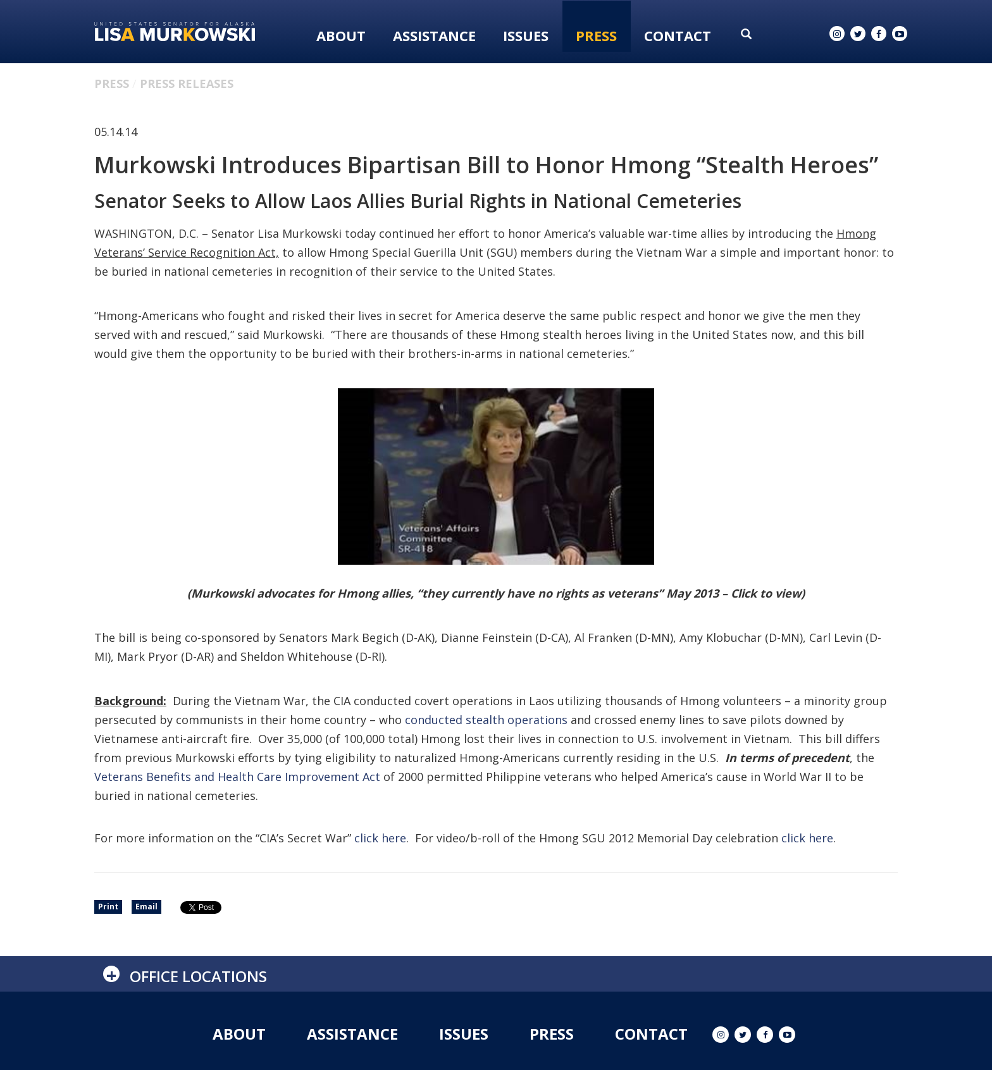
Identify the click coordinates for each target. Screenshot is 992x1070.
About (341, 35)
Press (596, 35)
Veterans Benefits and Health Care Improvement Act (237, 776)
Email (146, 906)
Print (108, 906)
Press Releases (186, 83)
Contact (677, 35)
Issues (526, 35)
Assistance (434, 35)
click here (380, 838)
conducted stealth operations (486, 719)
